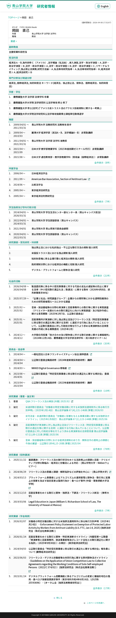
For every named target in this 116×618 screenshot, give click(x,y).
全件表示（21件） (102, 275)
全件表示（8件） (103, 162)
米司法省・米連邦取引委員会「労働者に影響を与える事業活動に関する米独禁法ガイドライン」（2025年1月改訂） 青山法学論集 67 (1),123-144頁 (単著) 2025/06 (67, 417)
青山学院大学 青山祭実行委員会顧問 (50, 228)
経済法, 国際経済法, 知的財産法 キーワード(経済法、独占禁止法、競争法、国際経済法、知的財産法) (58, 84)
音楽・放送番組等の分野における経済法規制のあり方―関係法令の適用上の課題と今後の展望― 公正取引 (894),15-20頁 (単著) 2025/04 (67, 441)
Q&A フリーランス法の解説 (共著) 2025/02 (48, 401)
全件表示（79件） (102, 449)
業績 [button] (13, 41)
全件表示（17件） (102, 588)
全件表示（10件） (102, 390)
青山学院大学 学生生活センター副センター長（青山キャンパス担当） (67, 212)
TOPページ (14, 17)
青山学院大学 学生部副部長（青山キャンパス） (56, 220)
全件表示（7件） (103, 201)
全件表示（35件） (102, 343)
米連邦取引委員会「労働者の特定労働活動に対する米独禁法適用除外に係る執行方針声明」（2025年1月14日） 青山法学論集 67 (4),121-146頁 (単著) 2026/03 (67, 408)
